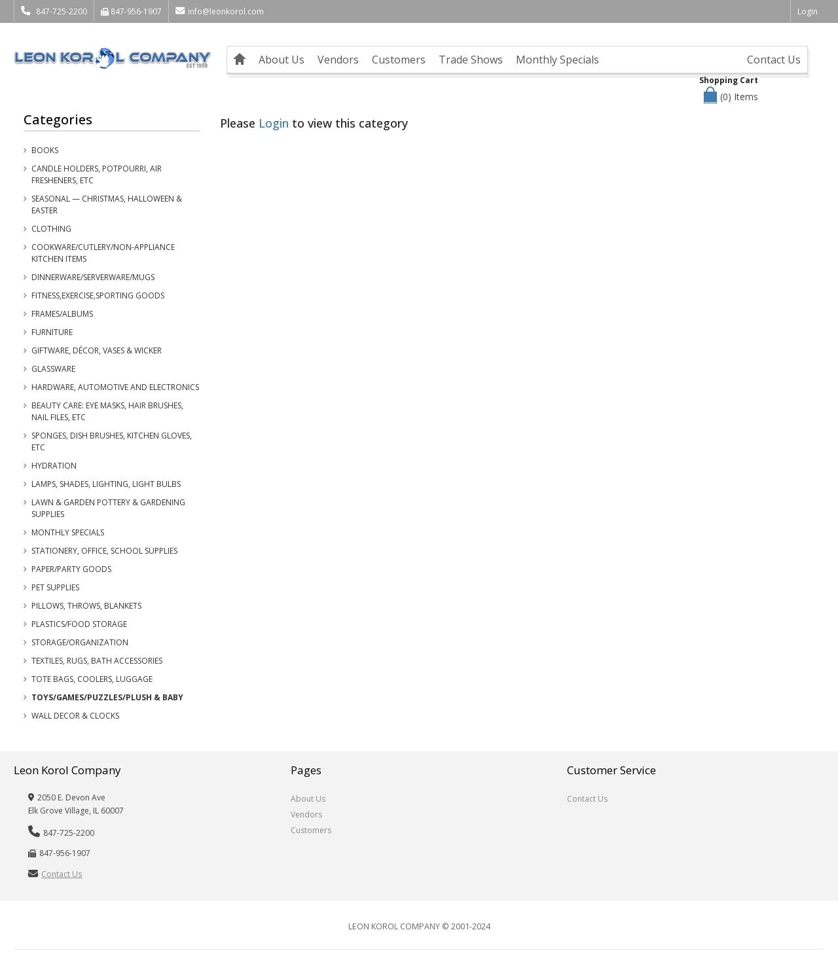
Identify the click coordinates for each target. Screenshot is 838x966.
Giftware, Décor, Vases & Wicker (96, 350)
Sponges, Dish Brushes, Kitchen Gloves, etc (111, 441)
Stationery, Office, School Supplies (104, 550)
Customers (399, 59)
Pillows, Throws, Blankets (86, 605)
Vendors (338, 59)
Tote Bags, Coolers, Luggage (92, 679)
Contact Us (774, 59)
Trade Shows (471, 59)
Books (44, 150)
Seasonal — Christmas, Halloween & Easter (106, 204)
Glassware (53, 368)
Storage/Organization (79, 642)
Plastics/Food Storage (79, 624)
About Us (281, 59)
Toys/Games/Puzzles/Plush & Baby (107, 697)
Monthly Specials (557, 59)
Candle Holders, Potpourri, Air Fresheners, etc (96, 174)
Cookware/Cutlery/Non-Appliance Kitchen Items (103, 252)
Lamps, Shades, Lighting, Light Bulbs (106, 484)
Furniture (52, 332)
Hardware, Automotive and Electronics (115, 387)
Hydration (54, 465)
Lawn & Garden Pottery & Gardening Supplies (108, 508)
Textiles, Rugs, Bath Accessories (96, 660)
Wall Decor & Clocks (75, 715)
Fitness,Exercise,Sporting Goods (97, 295)
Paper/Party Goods (71, 569)
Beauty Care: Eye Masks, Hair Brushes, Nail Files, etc (107, 411)
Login (807, 11)
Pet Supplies (55, 587)
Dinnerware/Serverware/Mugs (93, 277)
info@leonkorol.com (219, 11)
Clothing (51, 228)
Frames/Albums (62, 313)
